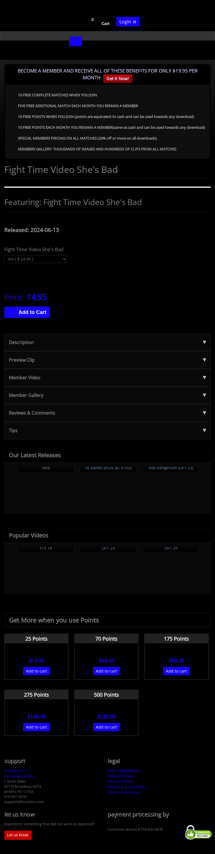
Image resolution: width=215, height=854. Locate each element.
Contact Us (14, 770)
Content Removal (124, 792)
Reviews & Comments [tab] (107, 413)
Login (127, 21)
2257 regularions (124, 770)
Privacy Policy (120, 781)
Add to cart (36, 671)
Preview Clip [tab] (107, 360)
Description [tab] (107, 342)
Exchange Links (18, 776)
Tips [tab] (107, 430)
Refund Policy (120, 776)
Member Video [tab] (107, 378)
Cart (105, 23)
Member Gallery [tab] (107, 395)
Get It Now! (117, 78)
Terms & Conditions (126, 786)
